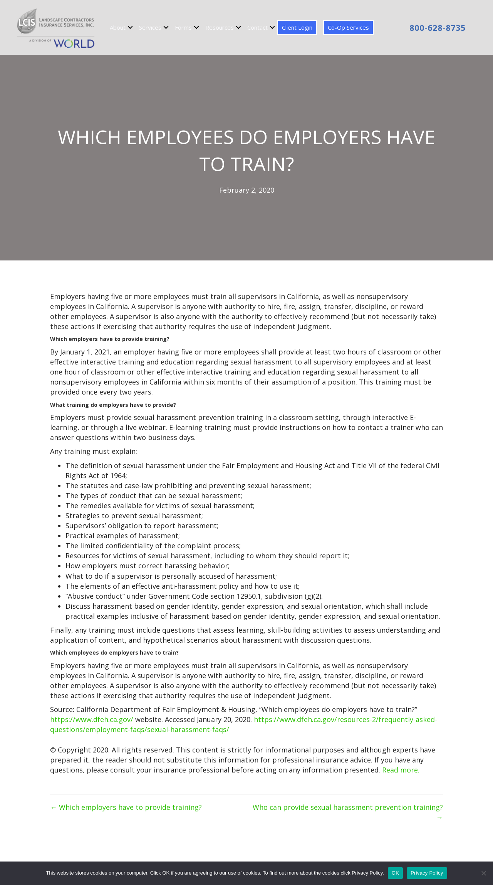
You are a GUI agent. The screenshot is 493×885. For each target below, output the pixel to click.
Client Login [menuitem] (297, 27)
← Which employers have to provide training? (126, 807)
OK (395, 873)
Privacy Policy (427, 873)
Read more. (400, 769)
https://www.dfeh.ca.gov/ (91, 719)
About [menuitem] (118, 27)
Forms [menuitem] (183, 27)
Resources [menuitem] (219, 27)
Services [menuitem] (150, 27)
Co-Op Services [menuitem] (348, 27)
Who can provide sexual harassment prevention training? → (348, 812)
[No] (483, 873)
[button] (130, 27)
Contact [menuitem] (257, 27)
